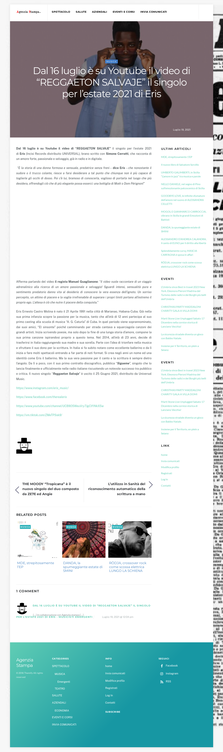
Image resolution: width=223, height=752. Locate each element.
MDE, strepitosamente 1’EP (35, 565)
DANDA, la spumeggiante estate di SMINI (83, 567)
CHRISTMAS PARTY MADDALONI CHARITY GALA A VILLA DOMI (181, 309)
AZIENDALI (99, 11)
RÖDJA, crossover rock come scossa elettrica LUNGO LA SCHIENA (127, 567)
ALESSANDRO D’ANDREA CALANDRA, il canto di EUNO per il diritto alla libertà (183, 241)
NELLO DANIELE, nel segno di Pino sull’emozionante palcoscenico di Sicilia (183, 186)
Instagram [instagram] (168, 673)
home (164, 455)
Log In (164, 479)
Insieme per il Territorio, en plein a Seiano (180, 348)
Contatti (166, 485)
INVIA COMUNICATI (154, 11)
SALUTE (81, 11)
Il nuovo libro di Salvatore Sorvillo (180, 164)
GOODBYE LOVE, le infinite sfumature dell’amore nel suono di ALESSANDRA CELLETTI (183, 200)
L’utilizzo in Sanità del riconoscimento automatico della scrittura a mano (116, 489)
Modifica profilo (170, 467)
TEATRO (60, 688)
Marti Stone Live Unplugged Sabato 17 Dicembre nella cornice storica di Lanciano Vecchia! (182, 322)
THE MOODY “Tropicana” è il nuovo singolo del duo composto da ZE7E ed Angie (50, 489)
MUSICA (111, 62)
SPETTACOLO (61, 11)
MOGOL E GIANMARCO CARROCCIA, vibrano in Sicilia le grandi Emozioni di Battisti (183, 215)
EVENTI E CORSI (124, 11)
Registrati (166, 473)
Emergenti (63, 682)
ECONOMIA (62, 710)
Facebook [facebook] (168, 665)
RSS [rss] (165, 681)
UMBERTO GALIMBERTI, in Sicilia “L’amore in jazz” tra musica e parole (181, 174)
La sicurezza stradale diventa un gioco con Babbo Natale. (182, 336)
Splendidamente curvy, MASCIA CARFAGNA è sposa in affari (179, 253)
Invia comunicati (170, 461)
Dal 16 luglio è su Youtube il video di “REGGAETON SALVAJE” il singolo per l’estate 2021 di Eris (111, 82)
